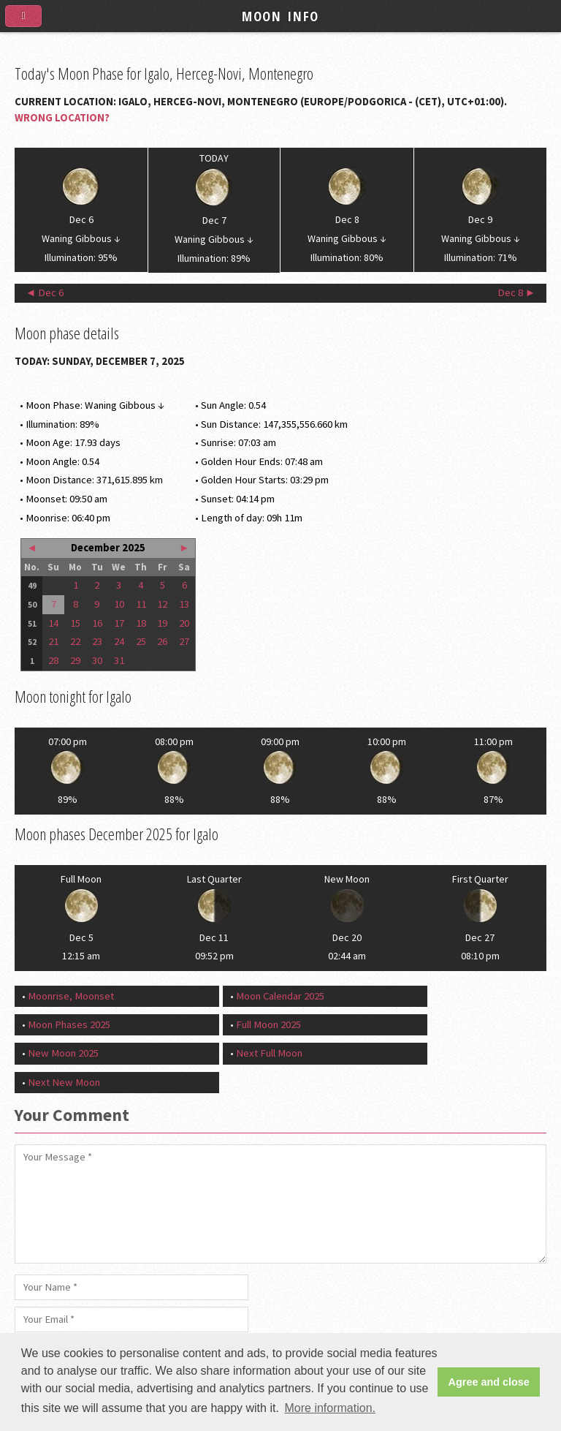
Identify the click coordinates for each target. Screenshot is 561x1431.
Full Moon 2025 (268, 1024)
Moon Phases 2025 (69, 1024)
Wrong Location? (62, 117)
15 (75, 623)
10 (119, 604)
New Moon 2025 (63, 1053)
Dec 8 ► (516, 292)
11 (141, 604)
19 (162, 623)
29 (75, 660)
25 (141, 641)
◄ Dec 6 (45, 292)
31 (119, 660)
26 (162, 641)
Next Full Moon (269, 1053)
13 (184, 604)
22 (75, 641)
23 (97, 641)
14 (53, 623)
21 (53, 641)
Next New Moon (64, 1082)
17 (119, 623)
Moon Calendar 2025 (280, 996)
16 (97, 623)
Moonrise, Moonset (71, 996)
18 (141, 623)
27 (184, 641)
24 (119, 641)
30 (97, 660)
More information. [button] (329, 1408)
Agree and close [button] (489, 1382)
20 (184, 623)
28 (53, 660)
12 (162, 604)
